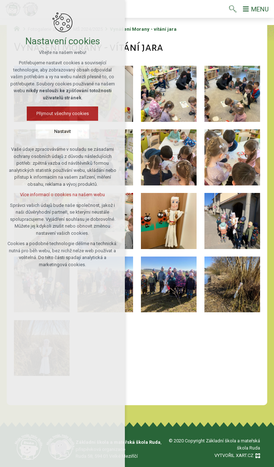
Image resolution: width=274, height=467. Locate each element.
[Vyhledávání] (233, 9)
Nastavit (62, 131)
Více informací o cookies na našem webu (62, 194)
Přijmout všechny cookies (62, 113)
